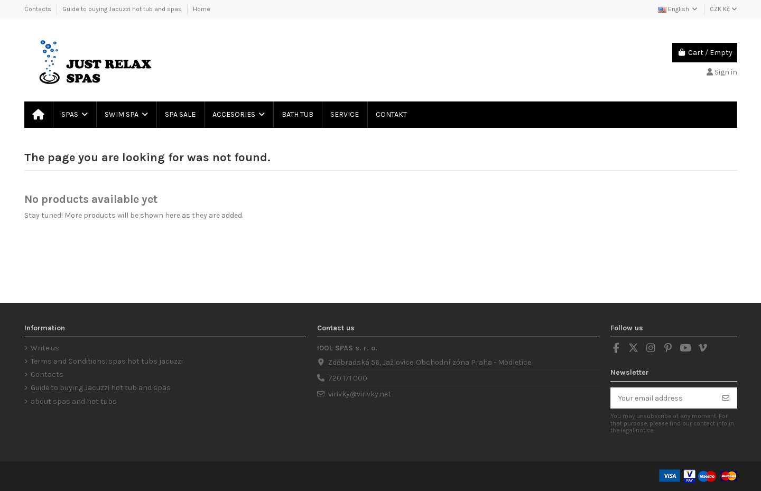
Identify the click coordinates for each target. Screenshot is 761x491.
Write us (45, 348)
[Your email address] (663, 398)
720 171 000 (347, 378)
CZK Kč (723, 9)
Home (201, 9)
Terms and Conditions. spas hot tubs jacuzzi (107, 361)
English (678, 9)
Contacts (38, 9)
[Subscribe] (725, 398)
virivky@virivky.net (359, 394)
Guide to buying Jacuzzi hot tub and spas (122, 9)
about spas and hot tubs (74, 401)
